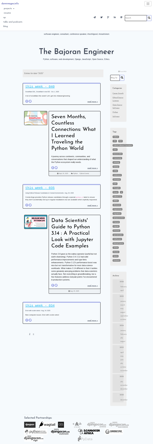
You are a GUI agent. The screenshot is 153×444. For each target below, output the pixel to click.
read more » (92, 102)
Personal (116, 230)
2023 (118, 347)
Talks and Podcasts (12, 22)
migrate (116, 226)
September (122, 316)
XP (4, 17)
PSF (120, 141)
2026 (118, 281)
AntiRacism (117, 239)
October (122, 319)
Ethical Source (118, 243)
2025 (118, 296)
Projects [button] (8, 8)
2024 (118, 325)
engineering (117, 209)
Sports (116, 256)
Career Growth (118, 93)
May (121, 309)
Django (116, 167)
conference (117, 175)
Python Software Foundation (123, 145)
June (121, 360)
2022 (118, 376)
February (122, 287)
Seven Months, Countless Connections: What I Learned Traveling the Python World (73, 132)
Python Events (84, 173)
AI (121, 192)
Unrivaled (117, 179)
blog (5, 26)
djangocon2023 (119, 218)
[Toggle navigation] (148, 3)
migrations (117, 213)
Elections (117, 260)
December (122, 389)
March (122, 305)
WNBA (116, 201)
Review (116, 252)
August (122, 312)
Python (75, 173)
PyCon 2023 (118, 154)
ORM (115, 171)
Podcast (116, 222)
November (122, 371)
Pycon (116, 192)
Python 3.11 (117, 196)
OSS (115, 150)
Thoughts (117, 188)
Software (116, 116)
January (122, 301)
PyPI (115, 184)
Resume (7, 13)
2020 (118, 395)
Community (117, 158)
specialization (118, 235)
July (121, 338)
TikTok (116, 247)
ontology (116, 162)
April (122, 290)
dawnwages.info (10, 4)
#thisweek (117, 205)
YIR (115, 141)
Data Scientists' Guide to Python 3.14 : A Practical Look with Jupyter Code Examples (72, 233)
